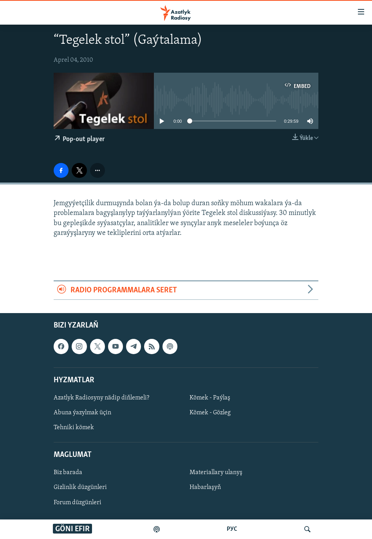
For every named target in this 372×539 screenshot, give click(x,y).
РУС (232, 529)
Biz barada (68, 473)
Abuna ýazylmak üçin (82, 413)
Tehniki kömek (74, 427)
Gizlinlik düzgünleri (80, 488)
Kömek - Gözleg (210, 413)
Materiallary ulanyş (216, 473)
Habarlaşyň (205, 488)
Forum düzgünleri (77, 503)
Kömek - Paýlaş (210, 398)
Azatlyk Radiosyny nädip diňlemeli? (101, 398)
